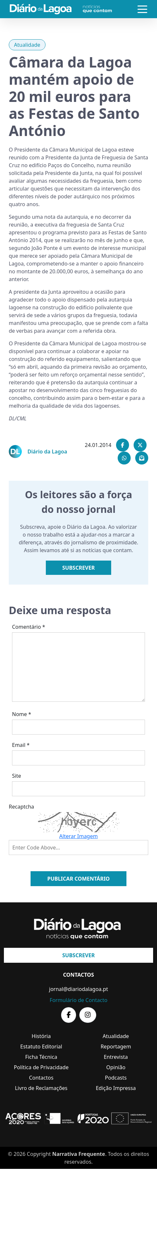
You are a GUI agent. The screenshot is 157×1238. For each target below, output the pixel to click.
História (41, 1036)
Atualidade (27, 44)
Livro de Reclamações (41, 1088)
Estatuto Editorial (41, 1046)
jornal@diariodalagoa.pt (78, 989)
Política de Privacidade (41, 1067)
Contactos (41, 1077)
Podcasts (116, 1077)
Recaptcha (21, 806)
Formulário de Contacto (79, 1000)
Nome (21, 714)
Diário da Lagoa (47, 451)
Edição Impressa (116, 1088)
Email (21, 745)
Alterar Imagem (78, 836)
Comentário (28, 626)
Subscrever (78, 567)
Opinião (115, 1067)
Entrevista (116, 1056)
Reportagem (115, 1046)
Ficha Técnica (41, 1056)
